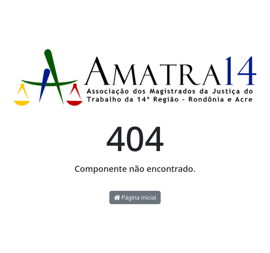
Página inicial (135, 197)
